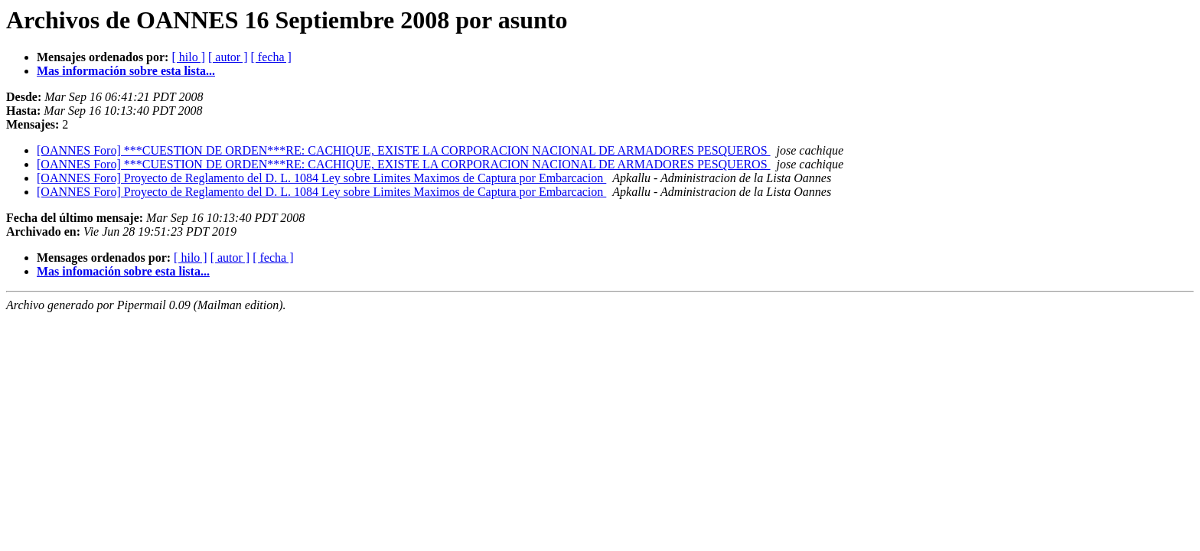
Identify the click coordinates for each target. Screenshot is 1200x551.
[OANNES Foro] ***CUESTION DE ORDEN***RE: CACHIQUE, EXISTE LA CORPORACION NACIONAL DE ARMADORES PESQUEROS (404, 150)
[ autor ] (228, 57)
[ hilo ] (188, 57)
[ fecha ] (271, 57)
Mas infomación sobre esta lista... (123, 271)
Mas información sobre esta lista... (126, 70)
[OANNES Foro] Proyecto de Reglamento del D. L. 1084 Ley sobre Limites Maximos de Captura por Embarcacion (321, 177)
